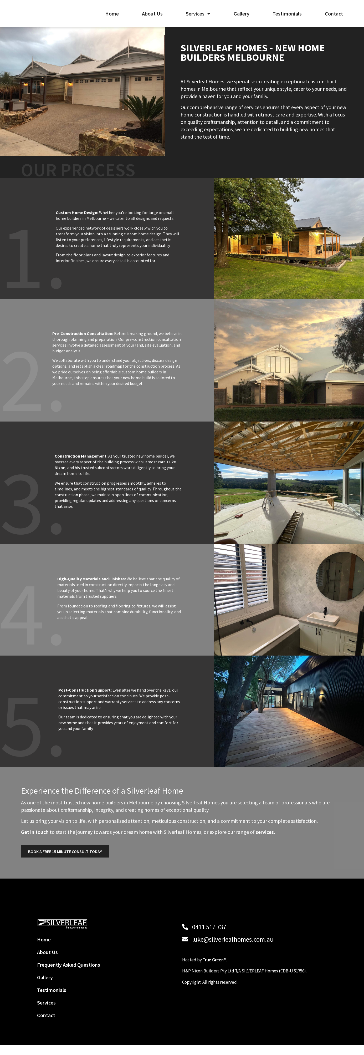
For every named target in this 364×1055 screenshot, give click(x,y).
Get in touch (35, 841)
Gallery (241, 18)
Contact (334, 18)
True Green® (214, 969)
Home (112, 18)
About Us (152, 18)
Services (198, 18)
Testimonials (287, 18)
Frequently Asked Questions (68, 974)
